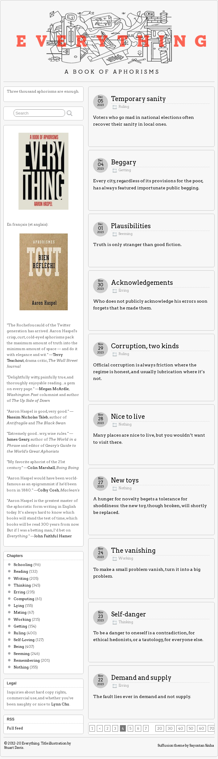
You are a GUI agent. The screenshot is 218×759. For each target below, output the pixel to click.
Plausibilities (131, 226)
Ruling (123, 107)
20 (159, 728)
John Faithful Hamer (53, 536)
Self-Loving (24, 639)
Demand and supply (141, 677)
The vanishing (133, 550)
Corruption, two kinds (145, 346)
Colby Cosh (48, 490)
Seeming (125, 234)
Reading (21, 571)
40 (180, 728)
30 (170, 728)
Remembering (27, 660)
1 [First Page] (92, 728)
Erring (123, 291)
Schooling (23, 564)
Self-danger (128, 614)
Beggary (123, 162)
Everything (30, 743)
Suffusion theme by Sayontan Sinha (186, 745)
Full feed (15, 728)
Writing (21, 578)
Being (19, 646)
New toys (125, 480)
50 (191, 728)
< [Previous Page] (100, 728)
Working (125, 558)
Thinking (125, 622)
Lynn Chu (60, 704)
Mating (20, 612)
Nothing (125, 424)
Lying (19, 605)
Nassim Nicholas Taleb (27, 417)
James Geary (18, 439)
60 (201, 728)
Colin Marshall (41, 467)
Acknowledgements (142, 282)
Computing (24, 598)
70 (212, 728)
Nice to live (128, 416)
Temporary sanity (138, 99)
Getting (124, 170)
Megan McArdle (54, 388)
